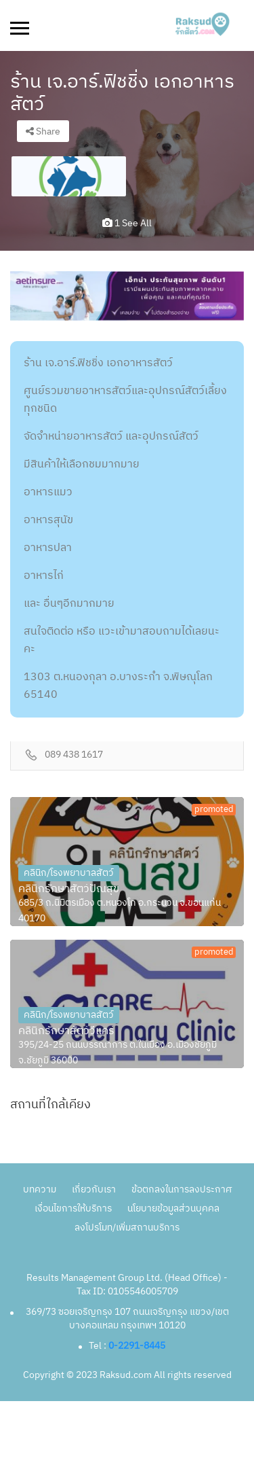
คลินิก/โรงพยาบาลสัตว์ (69, 873)
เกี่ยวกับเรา (94, 1189)
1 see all (127, 223)
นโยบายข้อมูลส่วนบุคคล (173, 1208)
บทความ (39, 1189)
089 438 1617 (74, 755)
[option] (69, 176)
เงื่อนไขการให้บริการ (73, 1208)
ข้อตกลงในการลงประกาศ (181, 1189)
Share (43, 131)
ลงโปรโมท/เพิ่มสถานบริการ (127, 1227)
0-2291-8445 (136, 1346)
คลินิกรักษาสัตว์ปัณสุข (68, 889)
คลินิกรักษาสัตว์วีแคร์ (66, 1031)
